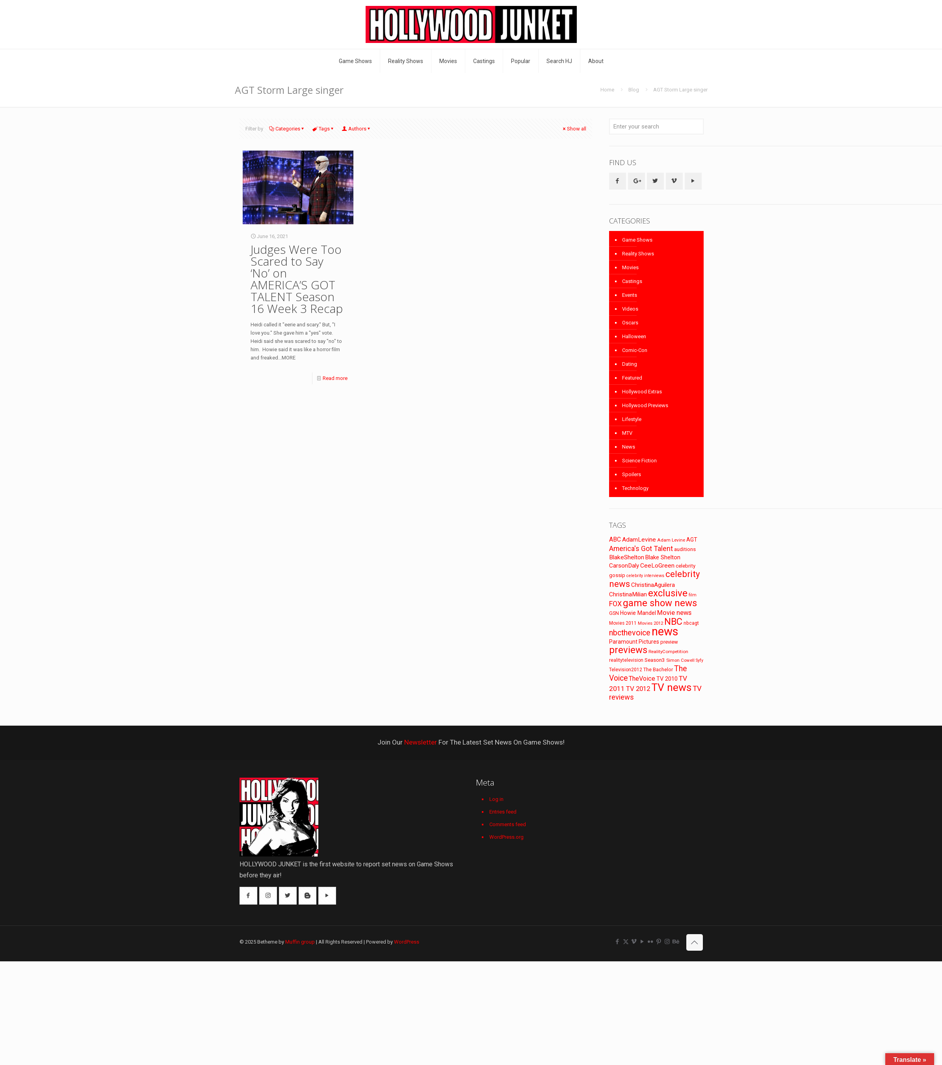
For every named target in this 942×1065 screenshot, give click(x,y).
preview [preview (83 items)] (669, 642)
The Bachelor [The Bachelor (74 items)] (658, 669)
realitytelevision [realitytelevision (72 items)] (626, 660)
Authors (357, 129)
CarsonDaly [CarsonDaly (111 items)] (624, 565)
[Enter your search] (656, 126)
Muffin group (300, 942)
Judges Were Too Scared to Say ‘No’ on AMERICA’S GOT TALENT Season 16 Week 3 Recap (297, 279)
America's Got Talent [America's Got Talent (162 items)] (641, 548)
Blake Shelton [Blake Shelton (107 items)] (662, 557)
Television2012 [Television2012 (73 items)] (625, 669)
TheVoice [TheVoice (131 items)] (642, 678)
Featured (632, 378)
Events (629, 295)
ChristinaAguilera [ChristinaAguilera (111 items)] (653, 584)
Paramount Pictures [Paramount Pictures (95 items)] (634, 642)
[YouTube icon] (642, 941)
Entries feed (503, 812)
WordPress (406, 942)
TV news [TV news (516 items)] (671, 687)
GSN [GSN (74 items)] (614, 613)
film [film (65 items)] (693, 595)
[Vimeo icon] (634, 941)
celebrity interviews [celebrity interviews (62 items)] (645, 575)
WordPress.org (506, 837)
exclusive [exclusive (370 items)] (667, 593)
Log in (496, 799)
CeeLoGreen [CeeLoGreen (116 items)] (657, 565)
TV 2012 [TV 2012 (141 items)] (638, 689)
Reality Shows (638, 254)
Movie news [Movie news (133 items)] (674, 612)
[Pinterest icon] (659, 941)
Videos (630, 309)
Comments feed (507, 824)
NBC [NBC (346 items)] (673, 621)
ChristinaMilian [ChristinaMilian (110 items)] (628, 594)
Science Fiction (639, 461)
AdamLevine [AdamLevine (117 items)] (639, 539)
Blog (633, 90)
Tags (323, 129)
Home (607, 90)
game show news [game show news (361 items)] (660, 603)
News (628, 447)
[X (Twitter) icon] (626, 941)
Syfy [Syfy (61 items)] (699, 660)
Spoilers (631, 474)
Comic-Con (634, 350)
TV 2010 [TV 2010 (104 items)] (667, 678)
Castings (632, 281)
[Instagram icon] (667, 941)
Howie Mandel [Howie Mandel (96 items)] (638, 613)
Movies (630, 267)
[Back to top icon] (694, 942)
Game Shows (637, 240)
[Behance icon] (675, 941)
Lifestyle (631, 419)
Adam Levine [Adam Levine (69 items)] (671, 540)
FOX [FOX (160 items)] (615, 604)
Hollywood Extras (642, 392)
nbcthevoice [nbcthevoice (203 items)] (629, 632)
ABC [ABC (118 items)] (615, 539)
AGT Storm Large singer (680, 90)
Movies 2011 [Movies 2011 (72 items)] (623, 623)
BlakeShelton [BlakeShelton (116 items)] (626, 557)
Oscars (630, 323)
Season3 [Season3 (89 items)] (655, 660)
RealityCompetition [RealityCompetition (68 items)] (668, 651)
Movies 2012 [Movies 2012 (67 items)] (650, 623)
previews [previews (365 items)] (628, 649)
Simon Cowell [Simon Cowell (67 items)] (680, 660)
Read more (335, 378)
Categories (287, 129)
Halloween (634, 336)
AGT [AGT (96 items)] (691, 539)
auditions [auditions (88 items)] (685, 549)
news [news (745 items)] (665, 631)
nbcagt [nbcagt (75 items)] (691, 623)
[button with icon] (617, 181)
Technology (635, 488)
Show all (574, 129)
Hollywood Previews (645, 405)
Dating (629, 364)
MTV (627, 433)
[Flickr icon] (651, 941)
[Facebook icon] (618, 941)
